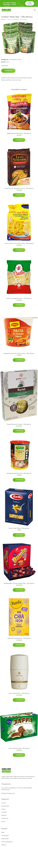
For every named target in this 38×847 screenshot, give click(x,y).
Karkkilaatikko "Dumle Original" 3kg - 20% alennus (19, 583)
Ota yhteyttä (5, 835)
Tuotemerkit (4, 818)
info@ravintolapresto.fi (8, 793)
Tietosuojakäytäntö (7, 841)
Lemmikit (4, 812)
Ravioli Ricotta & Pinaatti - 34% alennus (19, 424)
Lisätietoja (8, 70)
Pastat (19, 59)
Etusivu (3, 19)
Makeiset (4, 815)
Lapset (3, 809)
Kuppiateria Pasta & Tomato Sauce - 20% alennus (19, 353)
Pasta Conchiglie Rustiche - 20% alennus (19, 298)
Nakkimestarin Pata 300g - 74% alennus (19, 133)
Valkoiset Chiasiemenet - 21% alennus (19, 638)
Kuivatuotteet (13, 59)
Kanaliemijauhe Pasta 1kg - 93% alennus (19, 473)
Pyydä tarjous (29, 3)
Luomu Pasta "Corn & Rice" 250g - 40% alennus (19, 243)
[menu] (35, 10)
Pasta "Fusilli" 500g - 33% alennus (19, 528)
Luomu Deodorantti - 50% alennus (19, 693)
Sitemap (3, 845)
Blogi (2, 832)
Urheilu (3, 821)
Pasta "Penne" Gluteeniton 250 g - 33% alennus (19, 188)
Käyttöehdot (5, 838)
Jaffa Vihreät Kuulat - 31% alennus (19, 748)
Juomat (3, 803)
